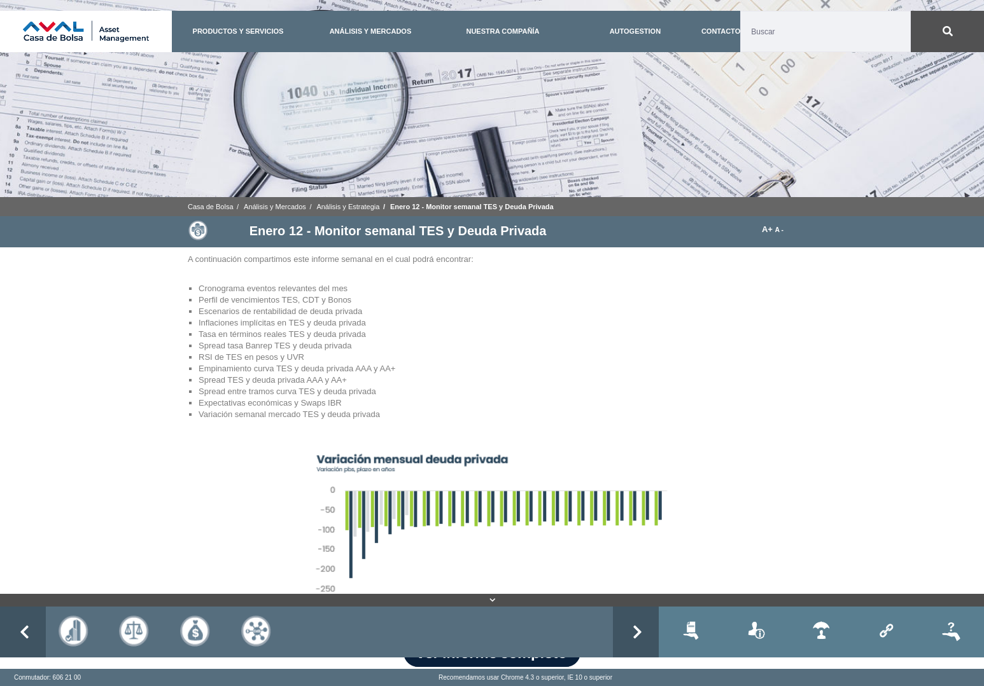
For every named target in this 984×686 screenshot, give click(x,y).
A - (779, 229)
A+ (768, 229)
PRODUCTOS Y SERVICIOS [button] (238, 31)
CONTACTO (720, 31)
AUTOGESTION (635, 31)
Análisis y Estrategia (347, 206)
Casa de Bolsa (211, 206)
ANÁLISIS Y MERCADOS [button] (371, 31)
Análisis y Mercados (275, 206)
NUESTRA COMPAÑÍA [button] (502, 31)
